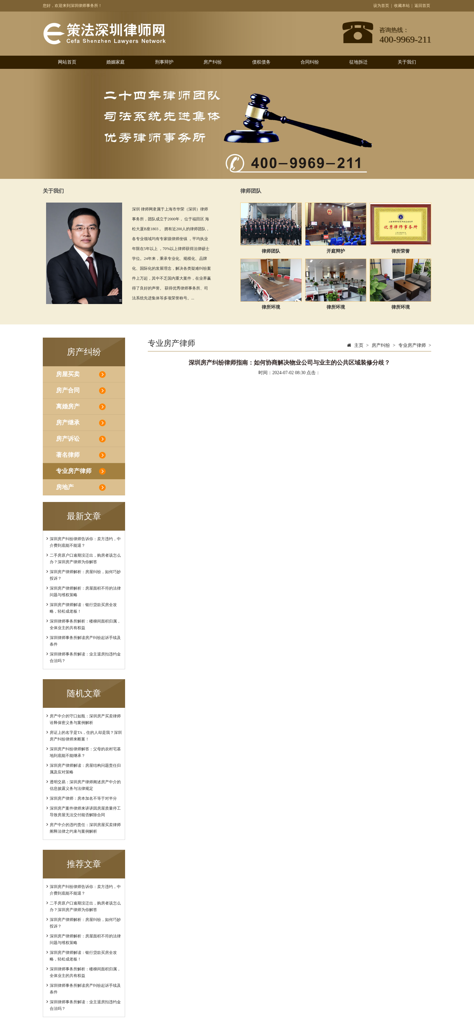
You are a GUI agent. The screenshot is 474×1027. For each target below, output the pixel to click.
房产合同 (68, 390)
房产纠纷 (212, 62)
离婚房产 (68, 406)
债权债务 (261, 62)
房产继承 (68, 422)
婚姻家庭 (115, 62)
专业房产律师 (74, 471)
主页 (358, 345)
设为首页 (381, 5)
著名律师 (68, 455)
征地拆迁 (358, 62)
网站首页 (67, 62)
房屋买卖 (68, 374)
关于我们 (407, 62)
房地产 (65, 487)
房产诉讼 (68, 438)
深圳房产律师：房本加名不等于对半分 (83, 798)
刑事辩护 (164, 62)
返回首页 (422, 5)
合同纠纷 (310, 62)
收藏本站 (402, 5)
